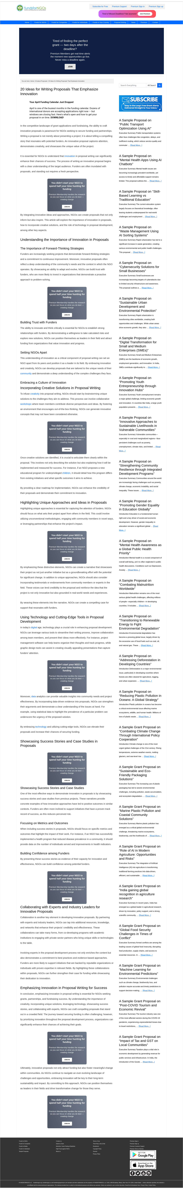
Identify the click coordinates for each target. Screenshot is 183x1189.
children (66, 473)
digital (34, 627)
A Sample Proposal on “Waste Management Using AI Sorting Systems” (138, 231)
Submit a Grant (60, 1143)
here (139, 1185)
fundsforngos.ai (47, 1182)
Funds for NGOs (23, 1141)
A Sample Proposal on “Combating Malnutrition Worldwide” (136, 584)
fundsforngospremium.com (60, 1182)
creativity (35, 393)
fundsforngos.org (37, 1182)
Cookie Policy (151, 1185)
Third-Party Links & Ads (99, 1143)
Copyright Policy (97, 1148)
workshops (26, 404)
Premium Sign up (134, 1143)
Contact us (59, 1141)
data (33, 696)
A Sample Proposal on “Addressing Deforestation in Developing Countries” (139, 660)
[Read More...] (136, 145)
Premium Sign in (134, 1141)
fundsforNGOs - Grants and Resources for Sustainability (41, 10)
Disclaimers (96, 1146)
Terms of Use (96, 1141)
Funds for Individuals (24, 1148)
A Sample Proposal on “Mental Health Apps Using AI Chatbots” (140, 160)
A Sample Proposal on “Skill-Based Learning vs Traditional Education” (139, 195)
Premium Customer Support (137, 1146)
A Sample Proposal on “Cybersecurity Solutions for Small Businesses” (139, 267)
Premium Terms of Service (137, 1148)
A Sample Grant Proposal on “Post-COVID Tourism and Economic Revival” (139, 1005)
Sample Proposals (23, 1151)
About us (58, 1151)
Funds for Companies (24, 1143)
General (95, 1151)
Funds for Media (23, 1146)
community (26, 373)
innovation (69, 156)
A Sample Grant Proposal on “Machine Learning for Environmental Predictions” (139, 969)
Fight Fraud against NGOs (63, 1148)
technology (41, 726)
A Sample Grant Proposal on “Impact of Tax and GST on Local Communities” (139, 1041)
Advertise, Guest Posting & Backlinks (65, 1146)
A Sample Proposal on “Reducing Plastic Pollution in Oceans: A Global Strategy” (140, 696)
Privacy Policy (96, 1154)
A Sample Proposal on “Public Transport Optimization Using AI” (135, 124)
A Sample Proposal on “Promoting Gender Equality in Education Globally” (139, 505)
